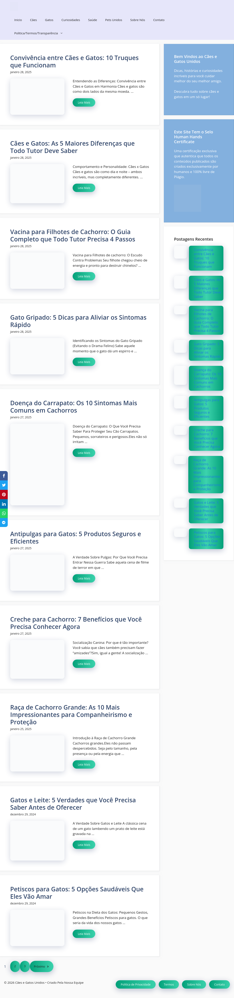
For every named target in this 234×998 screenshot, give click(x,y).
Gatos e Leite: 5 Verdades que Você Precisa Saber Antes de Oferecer (73, 804)
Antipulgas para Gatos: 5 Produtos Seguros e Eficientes (75, 537)
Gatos (49, 20)
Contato (159, 20)
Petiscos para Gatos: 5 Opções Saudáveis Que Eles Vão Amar (77, 893)
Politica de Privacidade (136, 984)
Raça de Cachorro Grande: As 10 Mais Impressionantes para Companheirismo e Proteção (71, 714)
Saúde (92, 20)
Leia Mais (84, 102)
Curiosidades (70, 20)
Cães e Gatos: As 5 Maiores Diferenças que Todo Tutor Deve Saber (72, 147)
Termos (169, 984)
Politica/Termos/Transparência (40, 33)
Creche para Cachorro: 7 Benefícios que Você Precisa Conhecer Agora (76, 623)
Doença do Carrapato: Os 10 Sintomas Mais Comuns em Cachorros (73, 406)
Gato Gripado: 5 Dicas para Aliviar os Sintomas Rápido (78, 321)
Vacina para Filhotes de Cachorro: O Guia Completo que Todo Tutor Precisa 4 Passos (72, 235)
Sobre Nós (137, 20)
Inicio (18, 20)
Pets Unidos (113, 20)
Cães (33, 20)
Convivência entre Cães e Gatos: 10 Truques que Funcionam (74, 61)
